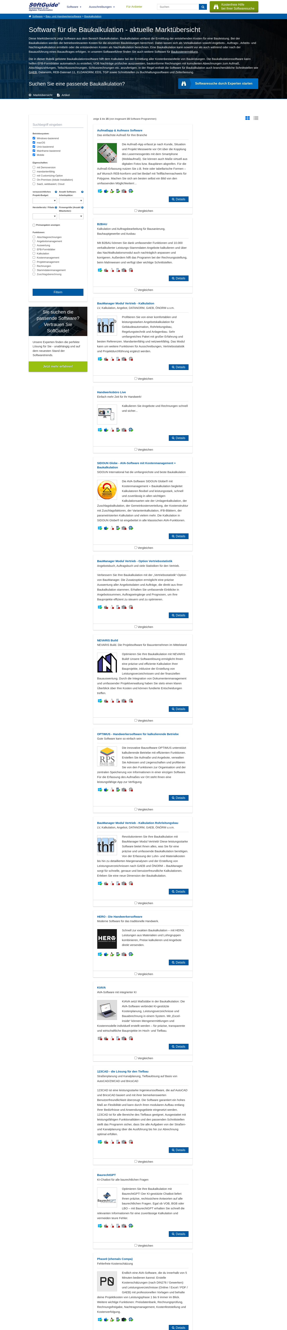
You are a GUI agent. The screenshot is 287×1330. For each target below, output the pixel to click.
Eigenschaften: (40, 162)
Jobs (31, 1307)
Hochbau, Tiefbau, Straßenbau (204, 1042)
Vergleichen (134, 220)
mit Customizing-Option (50, 175)
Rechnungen (44, 266)
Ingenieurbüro (44, 1048)
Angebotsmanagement (49, 241)
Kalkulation (43, 253)
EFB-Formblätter (46, 249)
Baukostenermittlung (184, 51)
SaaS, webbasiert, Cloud (50, 184)
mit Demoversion (46, 167)
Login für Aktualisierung (73, 1311)
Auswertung (43, 245)
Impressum (34, 1311)
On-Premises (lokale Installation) (55, 179)
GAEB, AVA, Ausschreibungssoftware (133, 1042)
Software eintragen (71, 1298)
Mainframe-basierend (48, 150)
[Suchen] (203, 7)
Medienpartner (69, 1307)
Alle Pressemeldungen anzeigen (143, 1261)
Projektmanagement (48, 261)
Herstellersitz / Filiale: (44, 207)
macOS (41, 142)
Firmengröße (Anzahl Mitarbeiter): (69, 209)
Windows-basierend (48, 138)
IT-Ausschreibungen (105, 1298)
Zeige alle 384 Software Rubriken (143, 1064)
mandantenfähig (46, 171)
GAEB (33, 72)
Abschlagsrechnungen (49, 237)
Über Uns (34, 1298)
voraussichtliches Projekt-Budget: (42, 193)
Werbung (66, 1302)
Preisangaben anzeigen (48, 225)
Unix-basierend (45, 146)
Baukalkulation (92, 16)
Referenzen (35, 1302)
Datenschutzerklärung (160, 1326)
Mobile (40, 154)
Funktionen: (39, 232)
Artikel (66, 95)
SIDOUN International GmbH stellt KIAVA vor (58, 1234)
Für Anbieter (134, 6)
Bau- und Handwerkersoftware (63, 16)
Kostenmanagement (48, 257)
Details (162, 209)
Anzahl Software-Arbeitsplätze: (67, 193)
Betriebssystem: (41, 133)
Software (72, 6)
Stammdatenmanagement (51, 270)
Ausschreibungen (100, 6)
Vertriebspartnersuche (106, 1302)
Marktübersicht (42, 95)
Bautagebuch (43, 1042)
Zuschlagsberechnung (49, 274)
